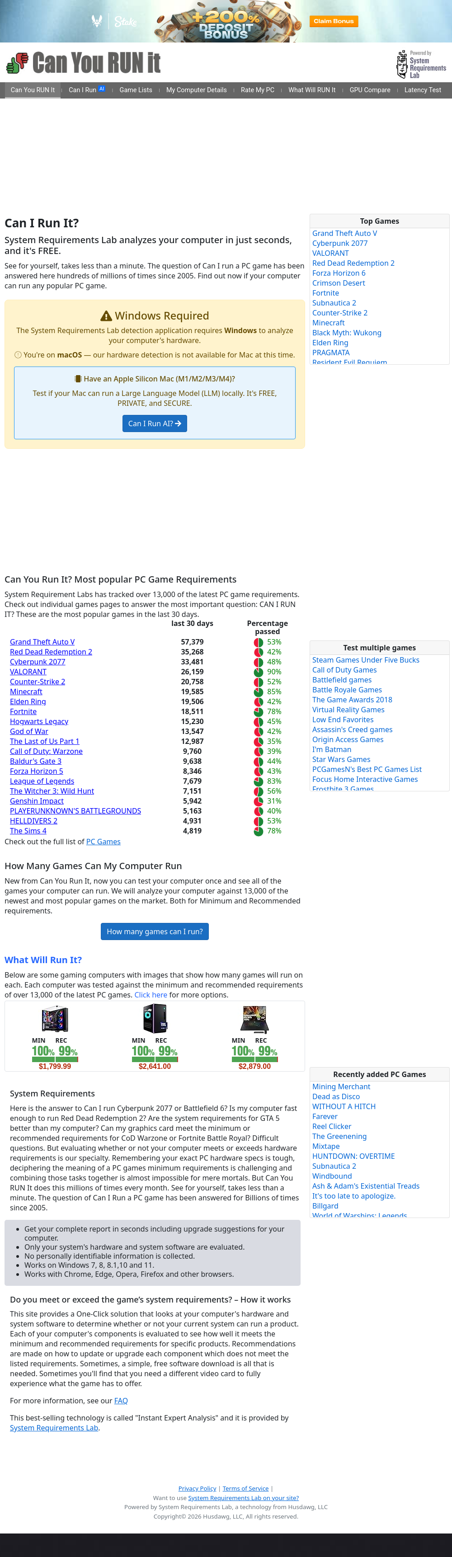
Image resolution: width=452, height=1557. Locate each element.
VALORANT (28, 672)
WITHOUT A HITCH (344, 1106)
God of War (29, 731)
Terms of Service (246, 1488)
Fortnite (23, 711)
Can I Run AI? (154, 423)
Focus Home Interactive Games (365, 779)
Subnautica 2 (334, 303)
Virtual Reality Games (348, 710)
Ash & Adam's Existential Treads (366, 1186)
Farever (325, 1116)
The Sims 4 (28, 831)
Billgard (325, 1206)
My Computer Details (196, 90)
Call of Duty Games (344, 670)
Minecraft (26, 691)
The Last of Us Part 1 (45, 741)
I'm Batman (332, 749)
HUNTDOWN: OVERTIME (353, 1156)
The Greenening (339, 1136)
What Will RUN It (311, 90)
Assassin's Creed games (352, 729)
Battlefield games (342, 680)
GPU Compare (370, 90)
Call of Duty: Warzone (46, 751)
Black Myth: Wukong (346, 333)
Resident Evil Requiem (349, 362)
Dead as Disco (336, 1096)
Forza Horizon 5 (36, 771)
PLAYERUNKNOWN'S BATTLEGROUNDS (75, 811)
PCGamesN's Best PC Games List (367, 769)
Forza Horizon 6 (339, 273)
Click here (150, 995)
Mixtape (326, 1146)
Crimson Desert (338, 283)
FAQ (121, 1401)
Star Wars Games (341, 759)
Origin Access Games (348, 739)
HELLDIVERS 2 (33, 821)
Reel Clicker (332, 1126)
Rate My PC (257, 90)
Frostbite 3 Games (343, 789)
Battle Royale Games (347, 690)
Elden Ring (28, 701)
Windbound (332, 1176)
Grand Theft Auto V (42, 642)
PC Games (103, 842)
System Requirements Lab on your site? (243, 1498)
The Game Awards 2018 (352, 700)
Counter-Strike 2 (37, 682)
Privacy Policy (198, 1488)
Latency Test (423, 90)
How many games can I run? (154, 931)
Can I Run (87, 89)
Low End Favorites (343, 719)
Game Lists (136, 90)
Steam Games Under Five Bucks (365, 660)
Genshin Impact (37, 801)
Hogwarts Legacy (39, 721)
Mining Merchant (341, 1086)
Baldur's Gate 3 (35, 761)
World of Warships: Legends (359, 1216)
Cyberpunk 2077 (38, 662)
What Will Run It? (43, 960)
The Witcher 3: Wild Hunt (52, 791)
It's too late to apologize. (354, 1196)
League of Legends (42, 781)
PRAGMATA (331, 352)
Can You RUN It (33, 90)
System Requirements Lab (54, 1428)
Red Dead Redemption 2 (51, 652)
